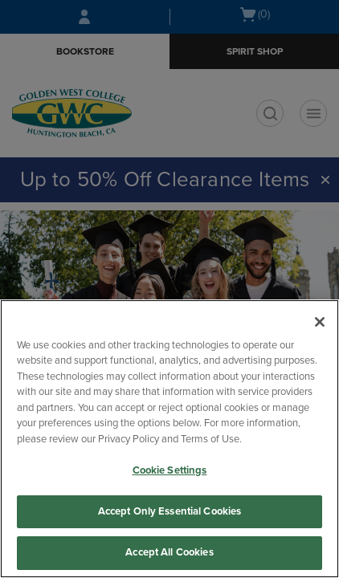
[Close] (319, 322)
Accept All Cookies (169, 552)
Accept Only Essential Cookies (170, 511)
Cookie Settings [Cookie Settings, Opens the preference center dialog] (170, 470)
